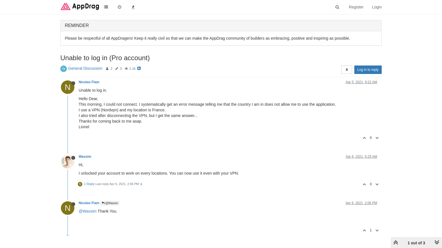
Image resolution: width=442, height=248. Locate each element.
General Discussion (85, 68)
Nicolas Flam (89, 82)
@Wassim (110, 203)
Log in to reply (368, 70)
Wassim (85, 157)
